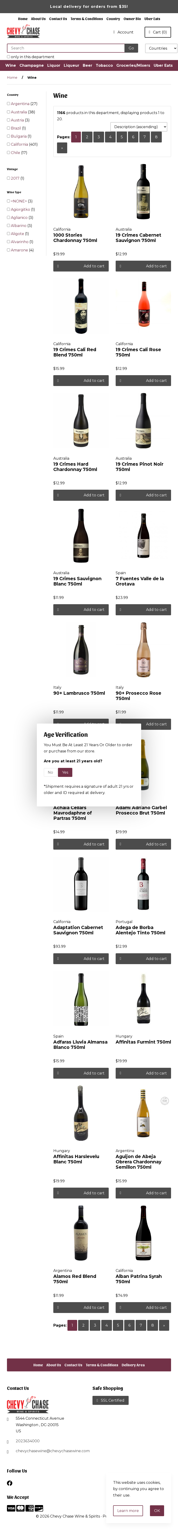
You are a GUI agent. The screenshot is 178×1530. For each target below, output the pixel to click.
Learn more (128, 1511)
